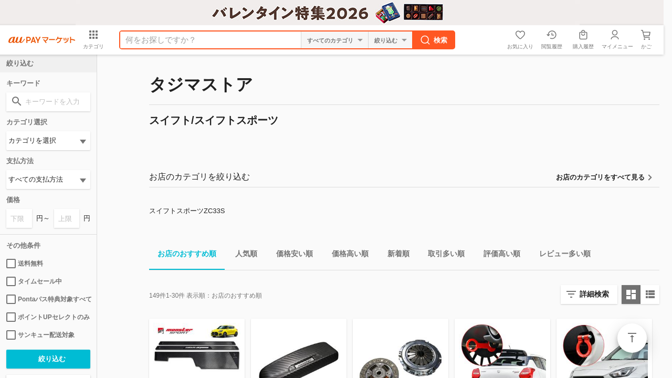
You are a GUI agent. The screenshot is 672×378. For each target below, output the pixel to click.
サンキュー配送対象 (40, 335)
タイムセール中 (34, 281)
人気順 (242, 255)
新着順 (394, 255)
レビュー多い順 (561, 255)
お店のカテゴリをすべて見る (600, 177)
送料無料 (24, 263)
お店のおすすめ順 (182, 255)
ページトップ (632, 338)
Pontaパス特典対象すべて (48, 299)
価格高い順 (346, 255)
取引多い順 (442, 255)
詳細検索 (594, 294)
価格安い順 (290, 255)
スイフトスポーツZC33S (187, 211)
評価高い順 (497, 255)
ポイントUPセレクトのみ (48, 317)
